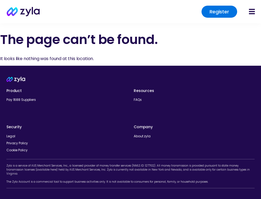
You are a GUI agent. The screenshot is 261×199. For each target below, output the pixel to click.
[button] (252, 11)
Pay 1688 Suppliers (21, 99)
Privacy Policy (17, 143)
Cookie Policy (16, 150)
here (53, 170)
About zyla (142, 136)
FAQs (138, 99)
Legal (10, 136)
